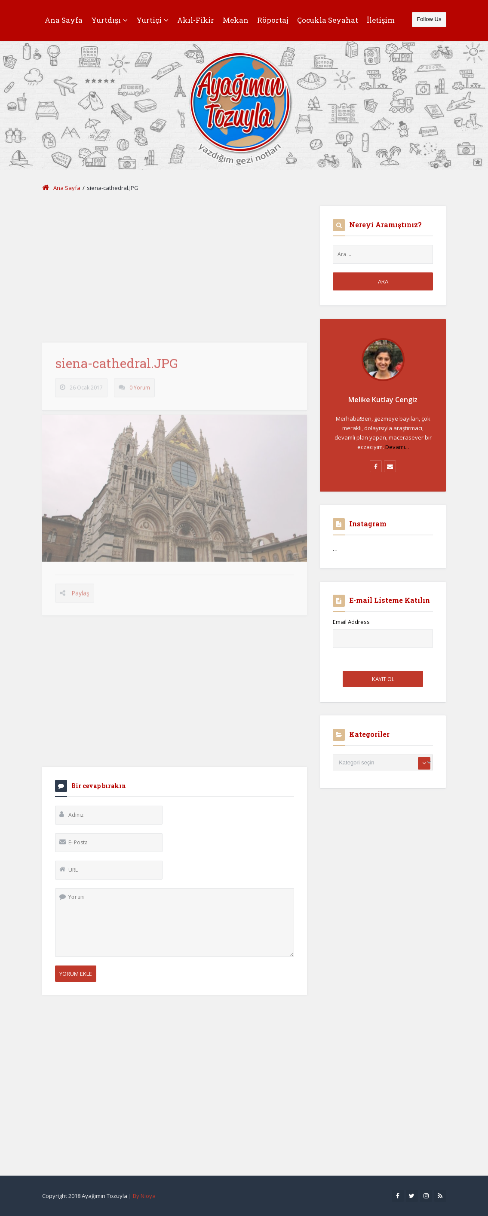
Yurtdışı (109, 20)
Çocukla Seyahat (327, 20)
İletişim (381, 20)
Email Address (351, 622)
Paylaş (80, 597)
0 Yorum (139, 391)
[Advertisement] (174, 266)
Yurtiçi (152, 20)
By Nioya (144, 1196)
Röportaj (273, 20)
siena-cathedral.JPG (116, 367)
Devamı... (397, 447)
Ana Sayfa (64, 20)
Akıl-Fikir (195, 20)
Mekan (236, 20)
